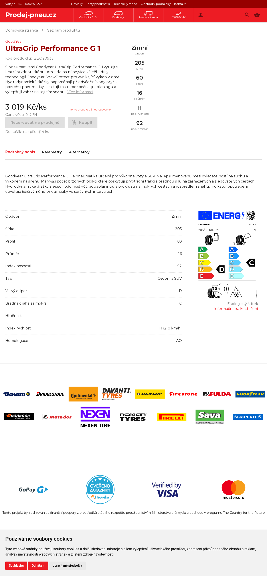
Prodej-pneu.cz (30, 15)
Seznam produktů (63, 30)
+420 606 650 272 (30, 4)
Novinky (77, 4)
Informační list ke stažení (236, 309)
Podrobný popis (20, 152)
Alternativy (79, 152)
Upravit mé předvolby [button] (67, 565)
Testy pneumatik (98, 4)
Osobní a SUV (88, 15)
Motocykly (179, 15)
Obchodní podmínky (156, 4)
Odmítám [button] (38, 565)
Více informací (80, 92)
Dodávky (118, 15)
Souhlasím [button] (16, 565)
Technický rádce (125, 4)
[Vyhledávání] (247, 15)
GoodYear (14, 41)
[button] (257, 15)
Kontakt (180, 4)
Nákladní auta (148, 15)
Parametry (52, 152)
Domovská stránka (21, 30)
